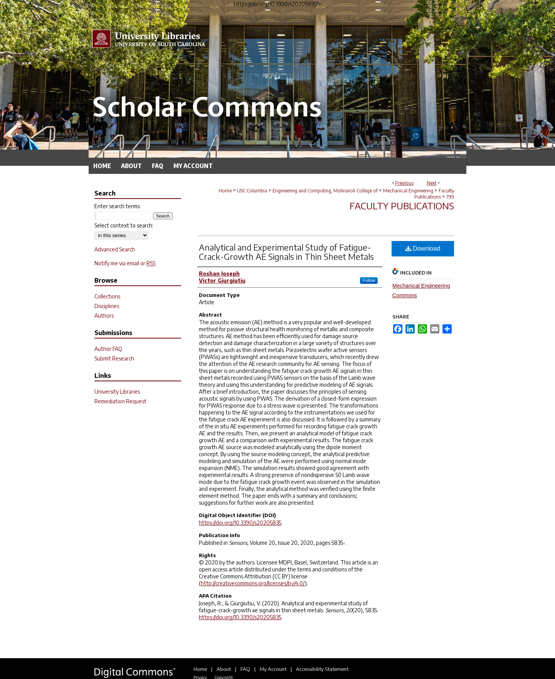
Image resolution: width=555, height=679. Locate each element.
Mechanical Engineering (408, 191)
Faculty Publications (434, 194)
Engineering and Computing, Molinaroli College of (325, 191)
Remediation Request (120, 401)
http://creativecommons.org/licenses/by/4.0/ (253, 583)
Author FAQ (108, 348)
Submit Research (114, 358)
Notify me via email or (124, 263)
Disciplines (106, 306)
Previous (404, 183)
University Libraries (117, 391)
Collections (107, 296)
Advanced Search (114, 249)
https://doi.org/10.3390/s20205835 (240, 522)
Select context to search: (123, 225)
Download (423, 248)
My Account (273, 669)
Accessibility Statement (322, 669)
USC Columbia (252, 191)
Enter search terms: (117, 206)
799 (450, 197)
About (224, 669)
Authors (104, 315)
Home (225, 191)
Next (431, 183)
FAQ (245, 669)
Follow (369, 280)
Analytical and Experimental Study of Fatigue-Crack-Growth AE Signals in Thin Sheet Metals (286, 252)
